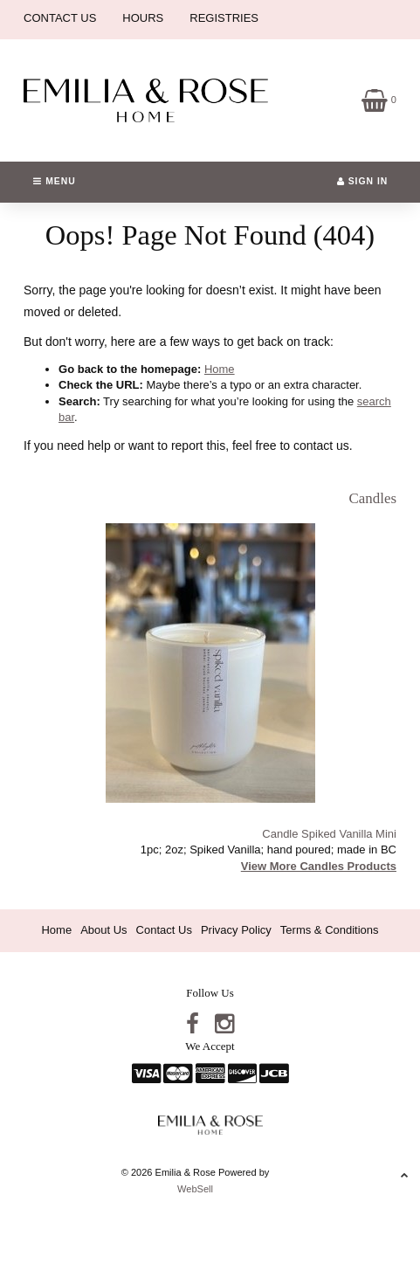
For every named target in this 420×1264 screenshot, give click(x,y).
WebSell (195, 1189)
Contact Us (164, 929)
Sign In (363, 181)
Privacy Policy (236, 929)
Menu (54, 181)
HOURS (142, 17)
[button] (378, 99)
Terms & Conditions (329, 929)
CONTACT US (60, 17)
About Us (103, 929)
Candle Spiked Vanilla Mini (329, 833)
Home (219, 369)
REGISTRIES (223, 17)
